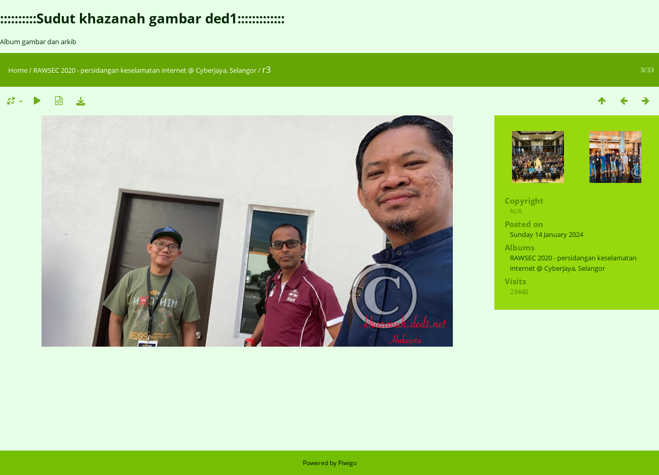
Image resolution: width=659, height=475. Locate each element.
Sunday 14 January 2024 (546, 234)
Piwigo (347, 462)
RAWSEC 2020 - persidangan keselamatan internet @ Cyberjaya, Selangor (145, 70)
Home (18, 70)
